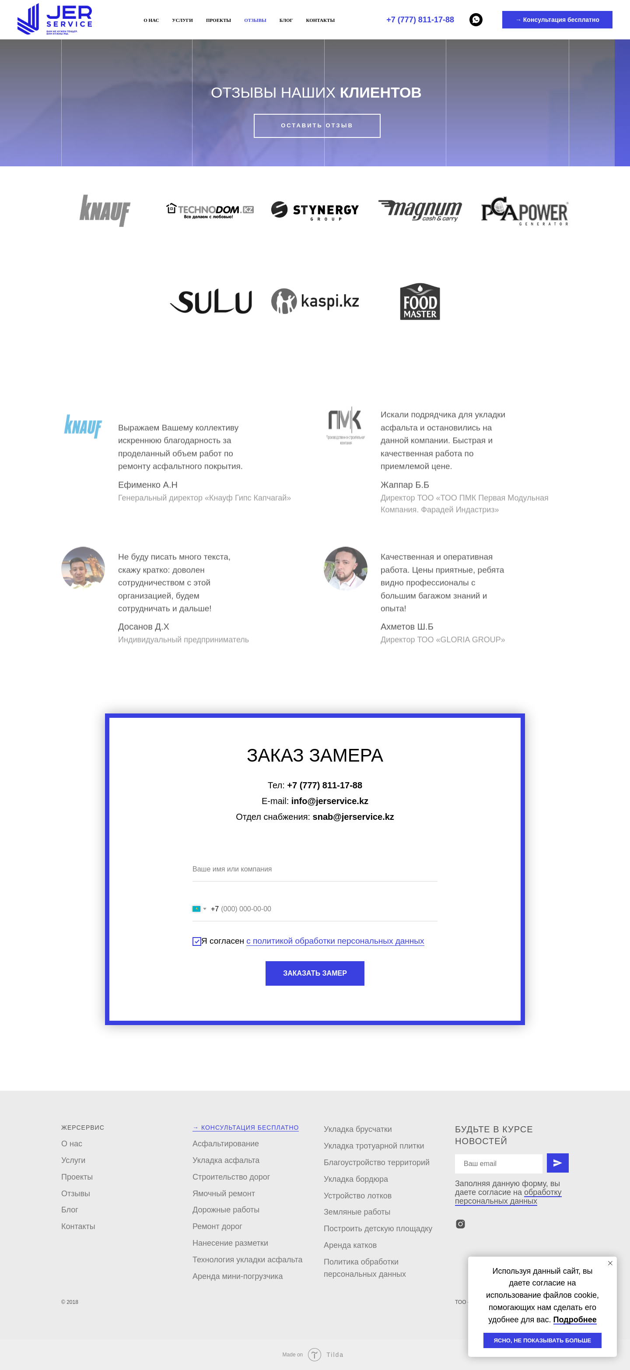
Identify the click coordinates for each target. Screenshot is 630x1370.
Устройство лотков (358, 1195)
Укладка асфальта (225, 1160)
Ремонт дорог (217, 1226)
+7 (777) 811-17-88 (420, 19)
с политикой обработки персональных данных (335, 940)
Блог (286, 20)
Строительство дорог (231, 1177)
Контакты (320, 20)
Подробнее (575, 1319)
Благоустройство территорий (377, 1162)
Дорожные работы (225, 1209)
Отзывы (255, 20)
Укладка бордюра (356, 1179)
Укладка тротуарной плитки (374, 1146)
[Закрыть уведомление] (610, 1263)
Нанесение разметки (230, 1243)
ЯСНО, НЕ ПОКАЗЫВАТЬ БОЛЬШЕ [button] (543, 1340)
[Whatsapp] (476, 19)
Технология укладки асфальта (247, 1259)
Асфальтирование (225, 1143)
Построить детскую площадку (378, 1228)
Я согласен (308, 941)
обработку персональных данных (508, 1196)
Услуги (182, 20)
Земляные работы (357, 1212)
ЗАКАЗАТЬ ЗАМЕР (315, 973)
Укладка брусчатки (358, 1129)
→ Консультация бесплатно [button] (557, 19)
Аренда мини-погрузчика (237, 1276)
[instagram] (460, 1224)
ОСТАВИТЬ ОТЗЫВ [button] (317, 125)
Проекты (218, 20)
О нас (151, 20)
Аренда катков (350, 1245)
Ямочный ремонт (223, 1193)
